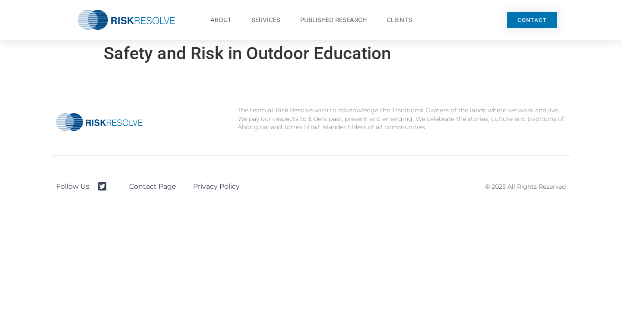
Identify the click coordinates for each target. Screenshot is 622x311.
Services (265, 19)
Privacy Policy (216, 186)
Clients (399, 19)
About (221, 19)
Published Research (333, 19)
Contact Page (152, 186)
